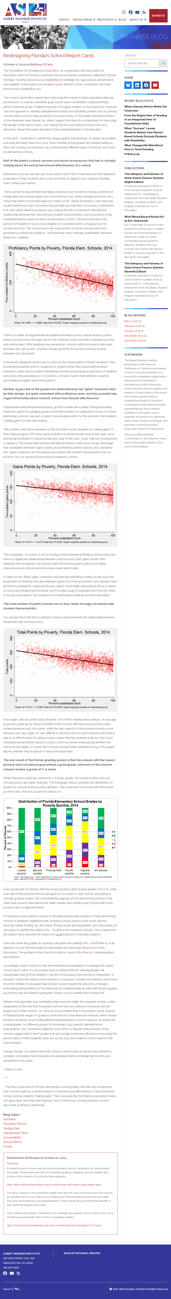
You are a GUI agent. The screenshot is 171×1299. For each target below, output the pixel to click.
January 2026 (132, 330)
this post (87, 947)
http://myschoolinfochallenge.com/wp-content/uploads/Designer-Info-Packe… (55, 1225)
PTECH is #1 (132, 154)
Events (64, 19)
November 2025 (133, 340)
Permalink (13, 1163)
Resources (105, 19)
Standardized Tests (15, 1133)
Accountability (12, 1137)
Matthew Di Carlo (41, 64)
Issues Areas (82, 19)
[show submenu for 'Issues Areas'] (94, 20)
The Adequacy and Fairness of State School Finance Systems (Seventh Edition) (143, 267)
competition (51, 79)
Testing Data (11, 1128)
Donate (158, 15)
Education (9, 1119)
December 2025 (133, 335)
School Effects (12, 1142)
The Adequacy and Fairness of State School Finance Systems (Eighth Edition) (143, 178)
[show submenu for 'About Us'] (144, 20)
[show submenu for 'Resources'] (115, 20)
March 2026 (131, 321)
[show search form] (124, 12)
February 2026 (132, 326)
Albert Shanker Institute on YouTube (137, 12)
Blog (122, 19)
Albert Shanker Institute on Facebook (130, 12)
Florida (7, 1146)
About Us (136, 19)
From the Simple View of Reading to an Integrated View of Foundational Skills (145, 119)
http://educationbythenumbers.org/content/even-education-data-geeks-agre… (54, 1184)
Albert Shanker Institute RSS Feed (144, 12)
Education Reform (15, 1123)
